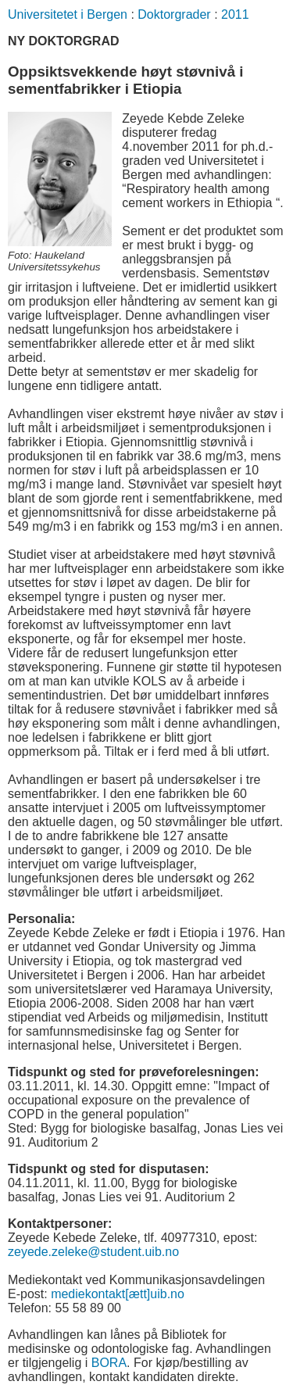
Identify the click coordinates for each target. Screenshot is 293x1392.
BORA (109, 1362)
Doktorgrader (174, 14)
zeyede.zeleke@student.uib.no (93, 1251)
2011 (235, 14)
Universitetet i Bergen (67, 14)
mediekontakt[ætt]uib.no (117, 1294)
